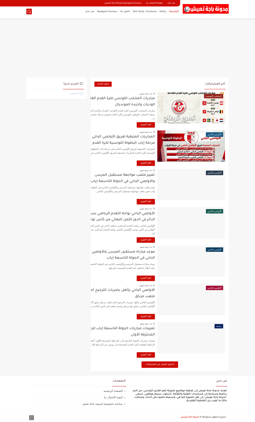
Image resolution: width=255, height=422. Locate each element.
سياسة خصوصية (107, 12)
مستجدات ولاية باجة (145, 12)
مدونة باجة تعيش (189, 417)
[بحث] (29, 12)
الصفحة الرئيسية (113, 390)
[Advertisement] (127, 48)
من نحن (171, 3)
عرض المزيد (103, 84)
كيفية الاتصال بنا (154, 3)
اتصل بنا (125, 12)
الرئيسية (174, 12)
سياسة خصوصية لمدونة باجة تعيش (122, 3)
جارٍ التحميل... (75, 93)
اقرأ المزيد (158, 125)
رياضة (163, 12)
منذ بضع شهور (157, 93)
